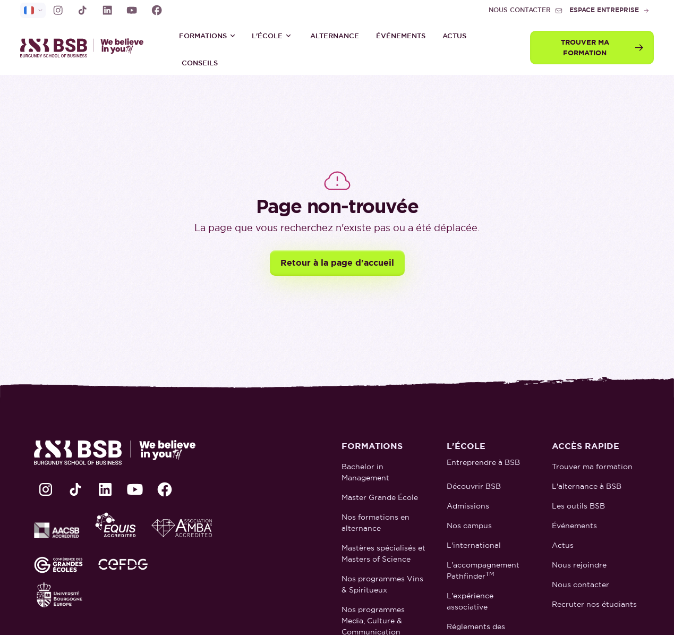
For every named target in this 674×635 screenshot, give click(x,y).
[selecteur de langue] (33, 10)
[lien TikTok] (82, 10)
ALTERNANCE (334, 35)
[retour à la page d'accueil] (86, 47)
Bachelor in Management (365, 472)
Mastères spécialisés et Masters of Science (383, 553)
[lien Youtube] (132, 10)
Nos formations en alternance (375, 522)
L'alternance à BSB (586, 486)
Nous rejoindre (579, 565)
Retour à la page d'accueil (337, 262)
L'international (474, 545)
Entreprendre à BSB (483, 462)
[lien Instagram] (58, 10)
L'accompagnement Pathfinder (483, 570)
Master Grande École (380, 497)
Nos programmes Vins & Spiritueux (382, 584)
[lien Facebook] (157, 10)
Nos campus (469, 525)
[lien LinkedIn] (107, 10)
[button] (207, 35)
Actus (454, 35)
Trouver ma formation (592, 466)
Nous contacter (580, 584)
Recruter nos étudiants (594, 604)
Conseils (200, 62)
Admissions (468, 506)
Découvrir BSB (474, 486)
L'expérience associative (470, 601)
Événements (400, 35)
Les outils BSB (578, 506)
